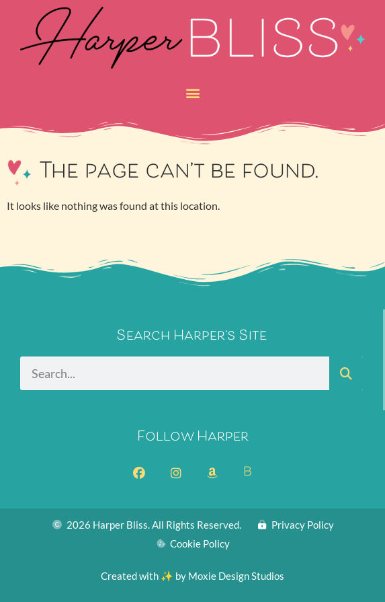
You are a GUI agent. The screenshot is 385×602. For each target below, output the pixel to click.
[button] (192, 93)
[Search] (346, 373)
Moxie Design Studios (236, 576)
